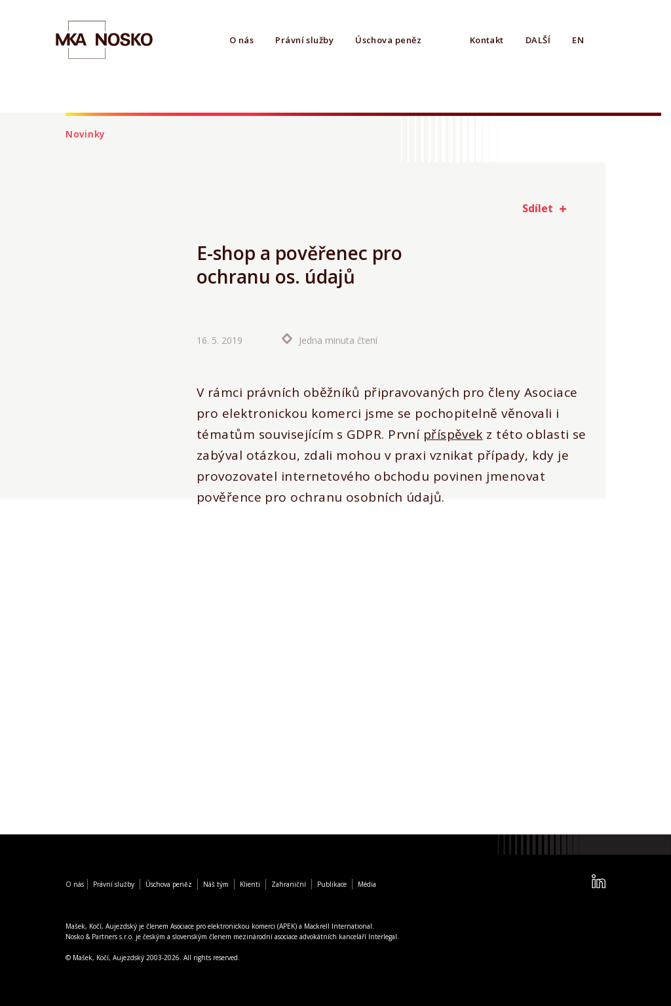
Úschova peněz (388, 40)
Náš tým (216, 884)
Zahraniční (288, 884)
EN (578, 40)
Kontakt (487, 40)
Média (367, 884)
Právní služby (304, 40)
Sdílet (537, 208)
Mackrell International (338, 926)
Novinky (85, 134)
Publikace (332, 884)
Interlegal (382, 936)
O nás (241, 40)
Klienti (250, 884)
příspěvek (453, 434)
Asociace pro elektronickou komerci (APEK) (233, 926)
